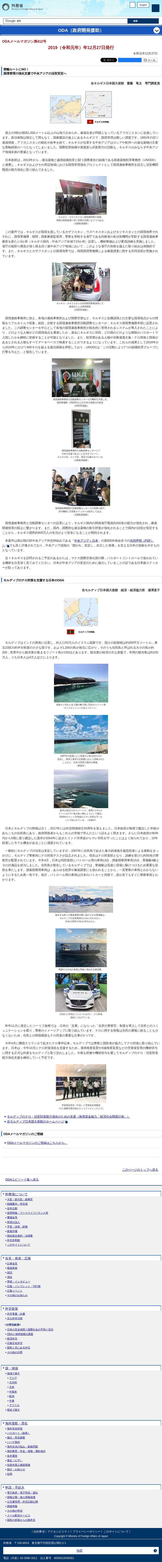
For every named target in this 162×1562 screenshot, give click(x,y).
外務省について (16, 1194)
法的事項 (39, 1531)
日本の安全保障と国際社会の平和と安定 (30, 1329)
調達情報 (12, 1506)
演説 (9, 1277)
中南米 (13, 1391)
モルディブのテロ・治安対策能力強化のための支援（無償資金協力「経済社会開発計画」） (68, 1116)
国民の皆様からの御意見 (21, 1520)
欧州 (11, 1396)
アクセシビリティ (59, 1531)
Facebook (136, 12)
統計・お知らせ (16, 1469)
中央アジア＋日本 (86, 540)
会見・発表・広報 (18, 1258)
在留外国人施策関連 (18, 1465)
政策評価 (12, 1231)
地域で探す (13, 1373)
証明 (9, 1474)
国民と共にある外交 (18, 1347)
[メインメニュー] (155, 8)
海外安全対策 (14, 1428)
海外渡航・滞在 (16, 1423)
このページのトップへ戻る (140, 1169)
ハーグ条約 (13, 1442)
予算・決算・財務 (17, 1226)
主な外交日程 (14, 1318)
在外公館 (12, 1208)
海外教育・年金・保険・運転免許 (26, 1451)
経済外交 (12, 1338)
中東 (11, 1401)
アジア (13, 1378)
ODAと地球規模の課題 (20, 1334)
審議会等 (12, 1217)
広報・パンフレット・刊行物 (23, 1286)
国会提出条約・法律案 (20, 1235)
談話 (9, 1272)
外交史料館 (13, 1240)
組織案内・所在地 (17, 1204)
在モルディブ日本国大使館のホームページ (35, 1121)
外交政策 (11, 1308)
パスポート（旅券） (18, 1433)
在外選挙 (12, 1456)
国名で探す (13, 1410)
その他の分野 (14, 1352)
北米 (11, 1387)
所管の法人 (13, 1222)
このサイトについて (18, 1244)
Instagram (141, 12)
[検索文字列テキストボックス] (65, 21)
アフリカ (14, 1405)
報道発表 (12, 1268)
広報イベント (14, 1291)
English (143, 5)
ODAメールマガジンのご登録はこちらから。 (37, 1142)
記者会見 (12, 1263)
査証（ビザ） (14, 1460)
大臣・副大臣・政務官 (20, 1199)
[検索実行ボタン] (143, 21)
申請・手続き (14, 1487)
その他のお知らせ (17, 1295)
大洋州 (13, 1382)
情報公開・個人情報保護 (21, 1497)
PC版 (132, 5)
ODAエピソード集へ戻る (22, 1179)
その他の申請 (14, 1510)
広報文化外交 (14, 1343)
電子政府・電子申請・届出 (22, 1492)
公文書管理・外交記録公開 (22, 1501)
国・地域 (11, 1368)
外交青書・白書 (16, 1314)
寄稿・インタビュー (18, 1281)
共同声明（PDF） (142, 540)
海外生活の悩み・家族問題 (22, 1446)
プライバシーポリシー (86, 1531)
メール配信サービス (18, 1515)
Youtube (147, 12)
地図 (79, 1550)
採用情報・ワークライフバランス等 (27, 1213)
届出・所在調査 (16, 1437)
